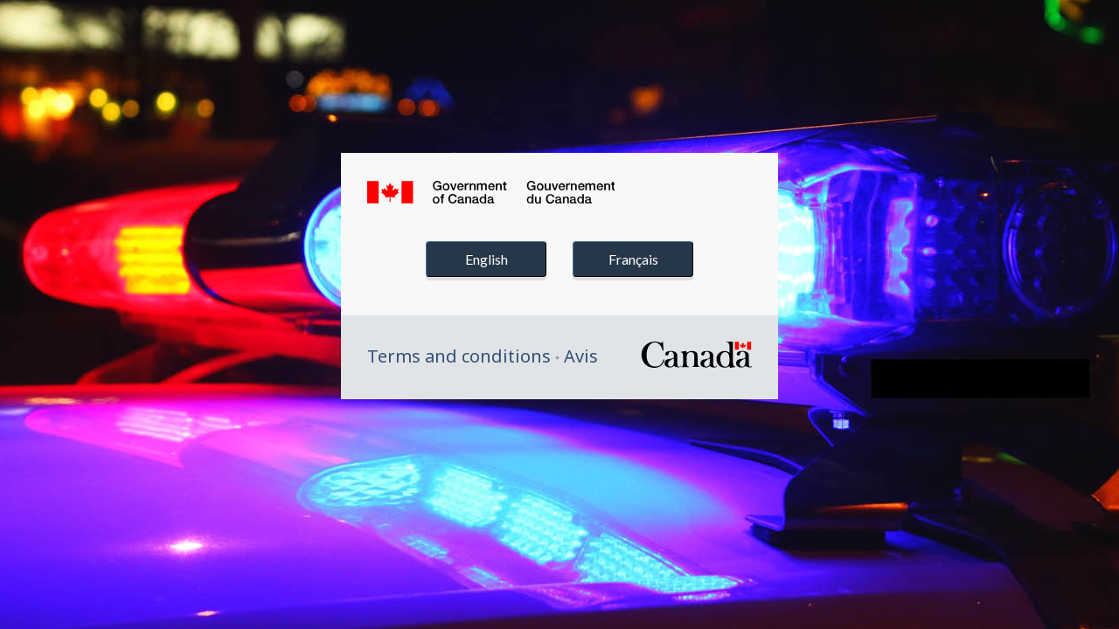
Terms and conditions (459, 356)
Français (633, 259)
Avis (581, 356)
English (486, 259)
